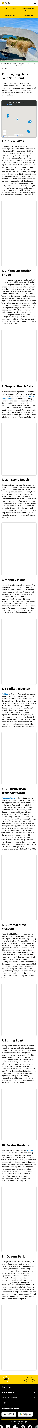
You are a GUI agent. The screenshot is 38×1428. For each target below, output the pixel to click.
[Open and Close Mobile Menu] (35, 3)
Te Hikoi (4, 694)
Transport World (8, 798)
